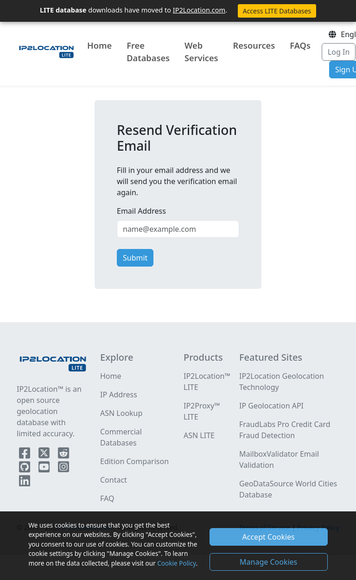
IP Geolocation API (271, 406)
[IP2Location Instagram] (63, 469)
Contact (113, 480)
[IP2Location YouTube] (45, 469)
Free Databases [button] (148, 52)
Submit (135, 258)
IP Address (118, 394)
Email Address (141, 211)
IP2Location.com (199, 9)
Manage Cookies (268, 562)
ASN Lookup (121, 413)
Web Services (201, 52)
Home (99, 45)
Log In (339, 52)
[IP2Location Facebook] (25, 455)
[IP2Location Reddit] (63, 455)
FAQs (300, 45)
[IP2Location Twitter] (45, 455)
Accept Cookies (268, 537)
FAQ (107, 498)
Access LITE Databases (277, 10)
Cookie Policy (176, 563)
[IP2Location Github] (25, 469)
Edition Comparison (134, 461)
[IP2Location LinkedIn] (24, 483)
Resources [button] (254, 45)
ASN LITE (199, 435)
